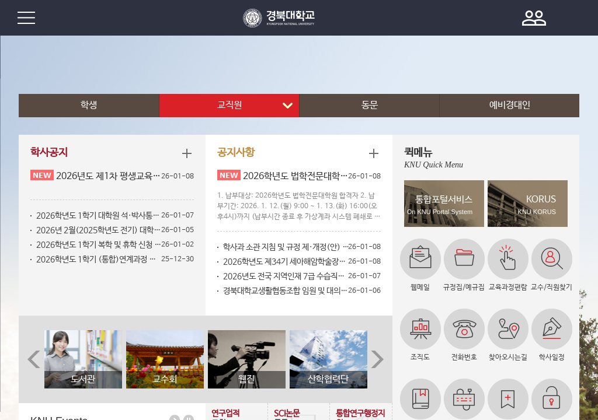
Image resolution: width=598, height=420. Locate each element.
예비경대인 (509, 105)
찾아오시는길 (508, 358)
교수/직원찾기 (551, 288)
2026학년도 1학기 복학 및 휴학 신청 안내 (99, 245)
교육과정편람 (508, 288)
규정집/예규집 (464, 288)
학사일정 (552, 358)
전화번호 (464, 358)
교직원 (229, 105)
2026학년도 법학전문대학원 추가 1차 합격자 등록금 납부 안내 (296, 176)
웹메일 (420, 288)
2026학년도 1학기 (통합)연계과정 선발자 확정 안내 (99, 259)
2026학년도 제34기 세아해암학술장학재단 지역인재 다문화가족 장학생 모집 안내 (286, 262)
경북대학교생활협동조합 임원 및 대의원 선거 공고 (286, 291)
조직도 (420, 358)
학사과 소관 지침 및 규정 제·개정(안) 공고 (286, 247)
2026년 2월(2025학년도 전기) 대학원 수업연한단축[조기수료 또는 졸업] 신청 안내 (99, 230)
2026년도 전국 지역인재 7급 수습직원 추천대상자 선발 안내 (286, 276)
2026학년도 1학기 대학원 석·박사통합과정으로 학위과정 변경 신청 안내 (99, 215)
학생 (89, 105)
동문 (369, 105)
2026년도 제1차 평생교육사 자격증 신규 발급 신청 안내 (109, 176)
